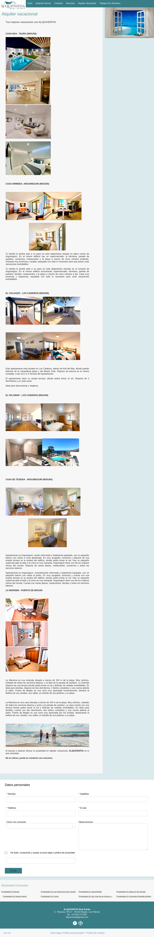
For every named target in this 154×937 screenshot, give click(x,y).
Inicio (29, 3)
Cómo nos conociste (16, 822)
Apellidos (84, 794)
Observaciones (86, 822)
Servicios (70, 3)
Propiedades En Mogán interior (15, 896)
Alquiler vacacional (87, 3)
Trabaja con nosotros (109, 3)
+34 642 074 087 (79, 914)
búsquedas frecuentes (15, 885)
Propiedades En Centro (50, 896)
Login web (7, 933)
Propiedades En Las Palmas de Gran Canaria (58, 892)
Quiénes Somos (43, 3)
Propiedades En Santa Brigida (90, 892)
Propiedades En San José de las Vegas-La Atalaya (98, 896)
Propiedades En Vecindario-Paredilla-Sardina (133, 896)
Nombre (11, 794)
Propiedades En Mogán (10, 892)
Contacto (58, 3)
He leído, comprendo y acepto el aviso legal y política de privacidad (42, 853)
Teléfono (11, 808)
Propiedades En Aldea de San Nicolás (131, 892)
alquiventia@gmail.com (77, 917)
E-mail (82, 808)
